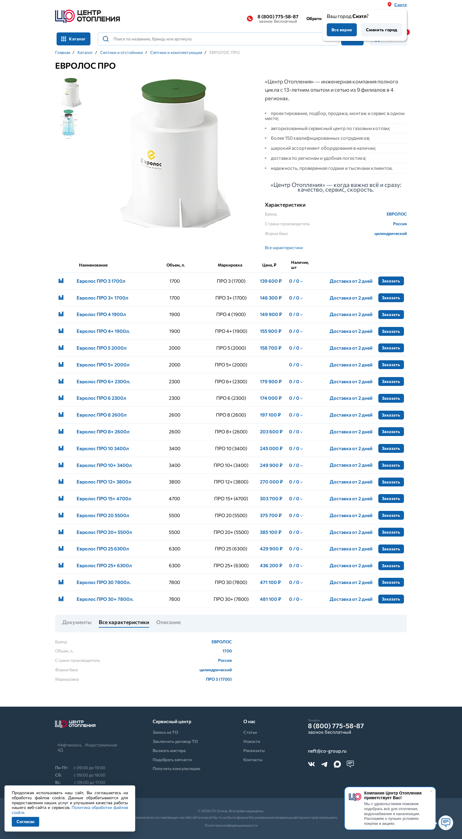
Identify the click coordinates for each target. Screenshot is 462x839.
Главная (62, 52)
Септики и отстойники (121, 52)
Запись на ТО (165, 732)
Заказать (391, 280)
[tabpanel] (174, 157)
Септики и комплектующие (176, 52)
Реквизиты (254, 750)
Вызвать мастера (169, 750)
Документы (77, 622)
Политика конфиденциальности (231, 825)
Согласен (25, 821)
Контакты (253, 759)
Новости (251, 741)
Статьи (250, 732)
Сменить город (381, 29)
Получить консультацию (176, 768)
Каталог (73, 38)
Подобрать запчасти (172, 759)
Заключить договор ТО (175, 741)
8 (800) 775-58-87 (278, 19)
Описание (168, 622)
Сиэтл (400, 4)
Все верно (341, 29)
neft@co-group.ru (327, 751)
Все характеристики (284, 247)
